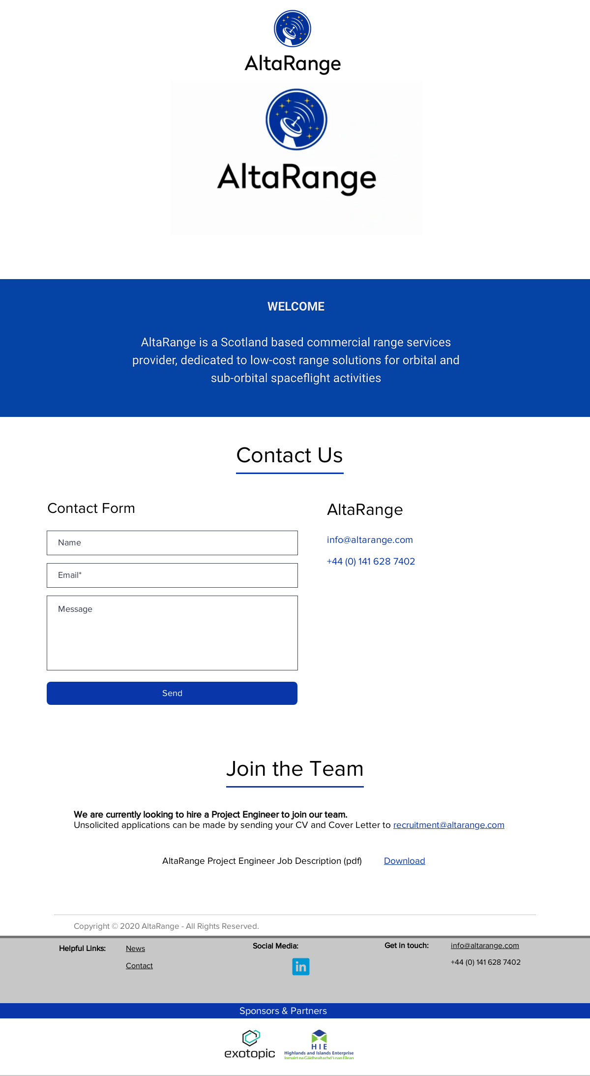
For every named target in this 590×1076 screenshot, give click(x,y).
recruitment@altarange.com (448, 825)
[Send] (172, 693)
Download (404, 860)
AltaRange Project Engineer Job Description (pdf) (273, 860)
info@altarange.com (370, 539)
